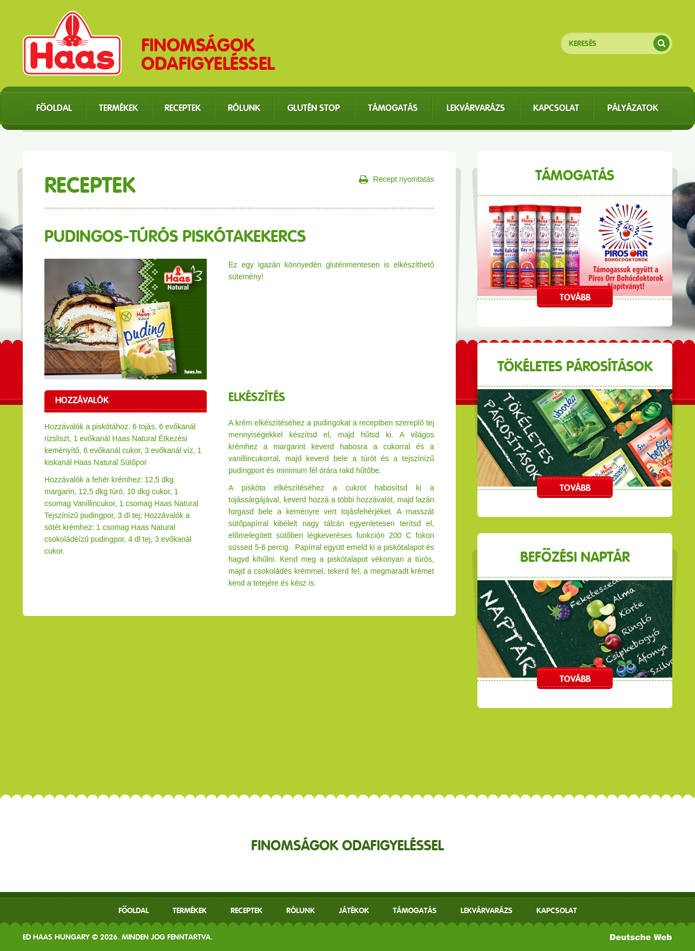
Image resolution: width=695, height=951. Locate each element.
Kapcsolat (556, 910)
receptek (247, 910)
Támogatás (415, 910)
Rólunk (300, 910)
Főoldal (134, 910)
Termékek (190, 910)
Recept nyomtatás (396, 180)
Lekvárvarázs (487, 910)
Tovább (575, 297)
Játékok (354, 910)
